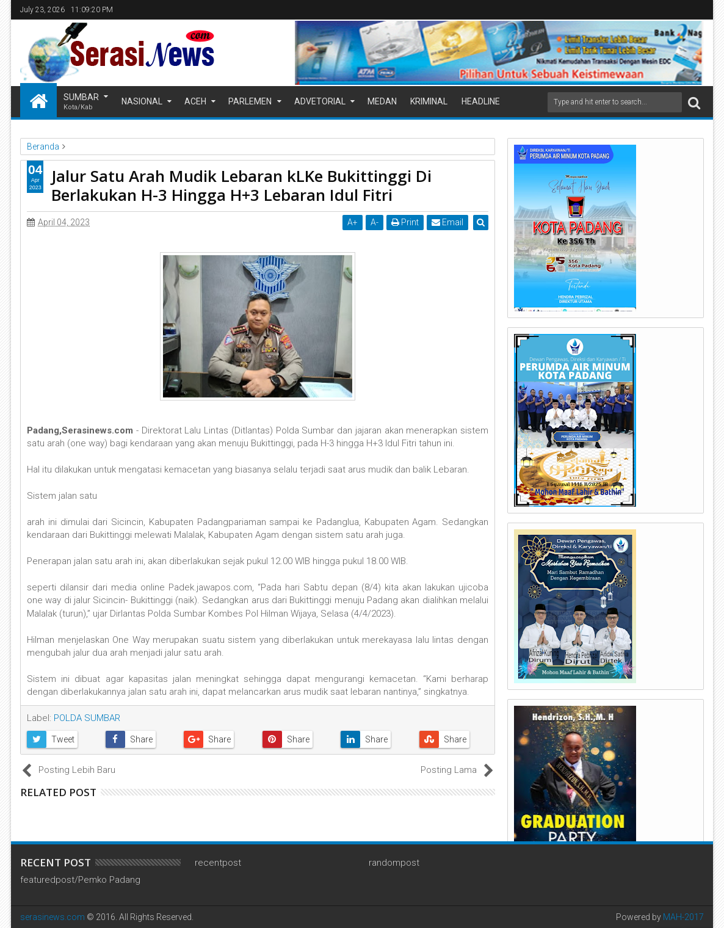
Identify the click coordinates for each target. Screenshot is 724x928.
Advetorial (320, 101)
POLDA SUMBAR (87, 717)
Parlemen (250, 101)
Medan (382, 101)
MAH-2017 (683, 917)
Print (405, 222)
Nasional (141, 101)
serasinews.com (52, 917)
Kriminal (428, 101)
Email (448, 222)
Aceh (195, 101)
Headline (481, 101)
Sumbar (81, 102)
